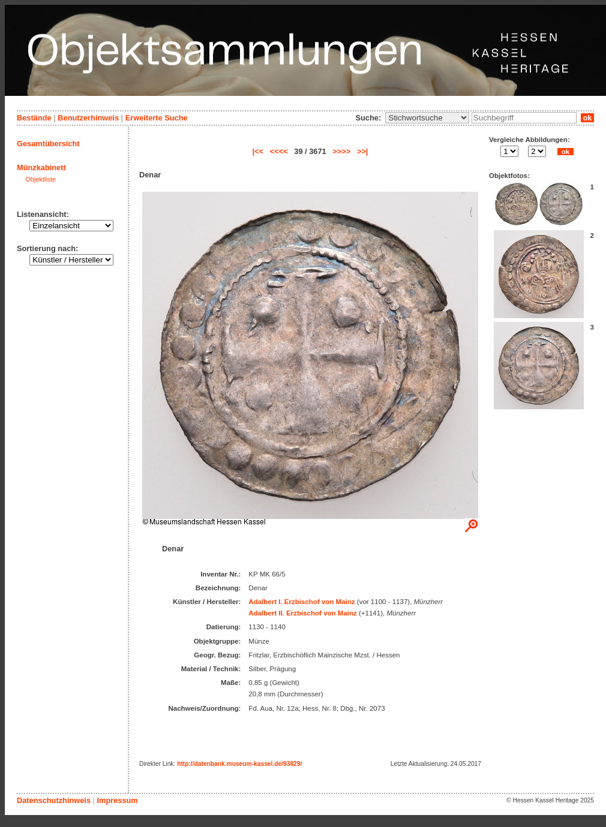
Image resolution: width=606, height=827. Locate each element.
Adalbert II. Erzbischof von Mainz (302, 613)
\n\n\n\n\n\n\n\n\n (427, 117)
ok (587, 117)
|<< (258, 151)
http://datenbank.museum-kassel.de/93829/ (239, 763)
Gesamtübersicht (48, 143)
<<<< (279, 151)
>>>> (341, 151)
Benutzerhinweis (88, 117)
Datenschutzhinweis (54, 800)
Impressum (117, 800)
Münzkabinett (41, 167)
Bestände (34, 117)
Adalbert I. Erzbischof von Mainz (301, 601)
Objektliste (40, 179)
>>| (362, 151)
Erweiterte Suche (156, 117)
